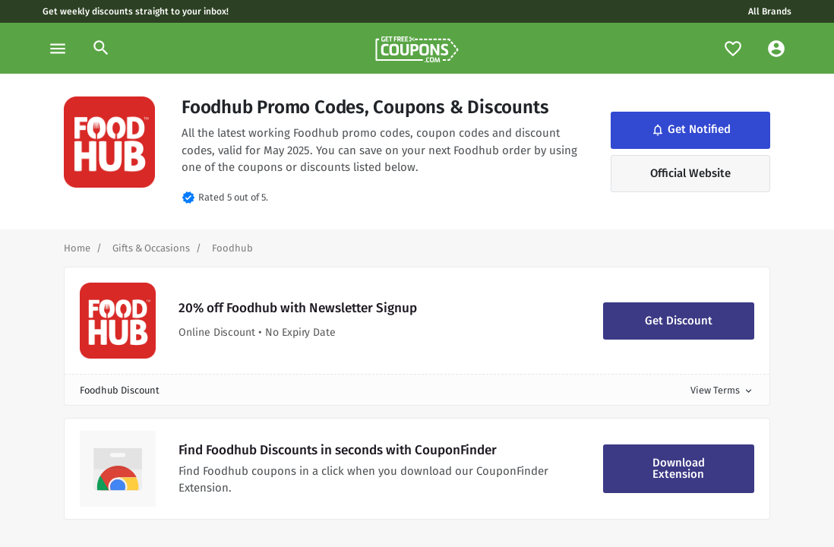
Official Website (690, 173)
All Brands (769, 11)
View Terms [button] (722, 390)
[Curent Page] (232, 248)
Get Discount (678, 320)
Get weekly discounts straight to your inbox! (136, 11)
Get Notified (689, 129)
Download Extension (678, 468)
